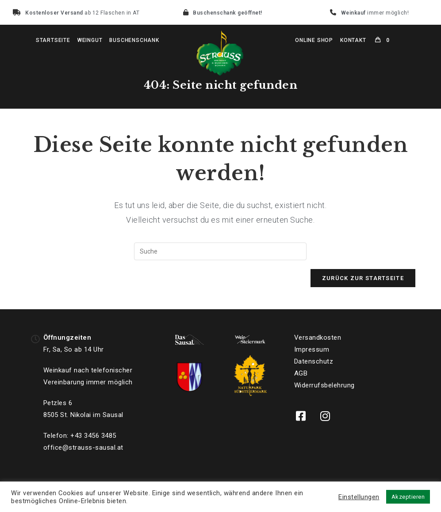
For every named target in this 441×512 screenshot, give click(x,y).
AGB (301, 373)
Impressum (312, 349)
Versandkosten (317, 337)
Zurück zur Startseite (363, 278)
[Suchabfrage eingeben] (220, 251)
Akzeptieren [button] (408, 496)
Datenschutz (314, 361)
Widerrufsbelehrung (324, 385)
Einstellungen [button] (359, 497)
